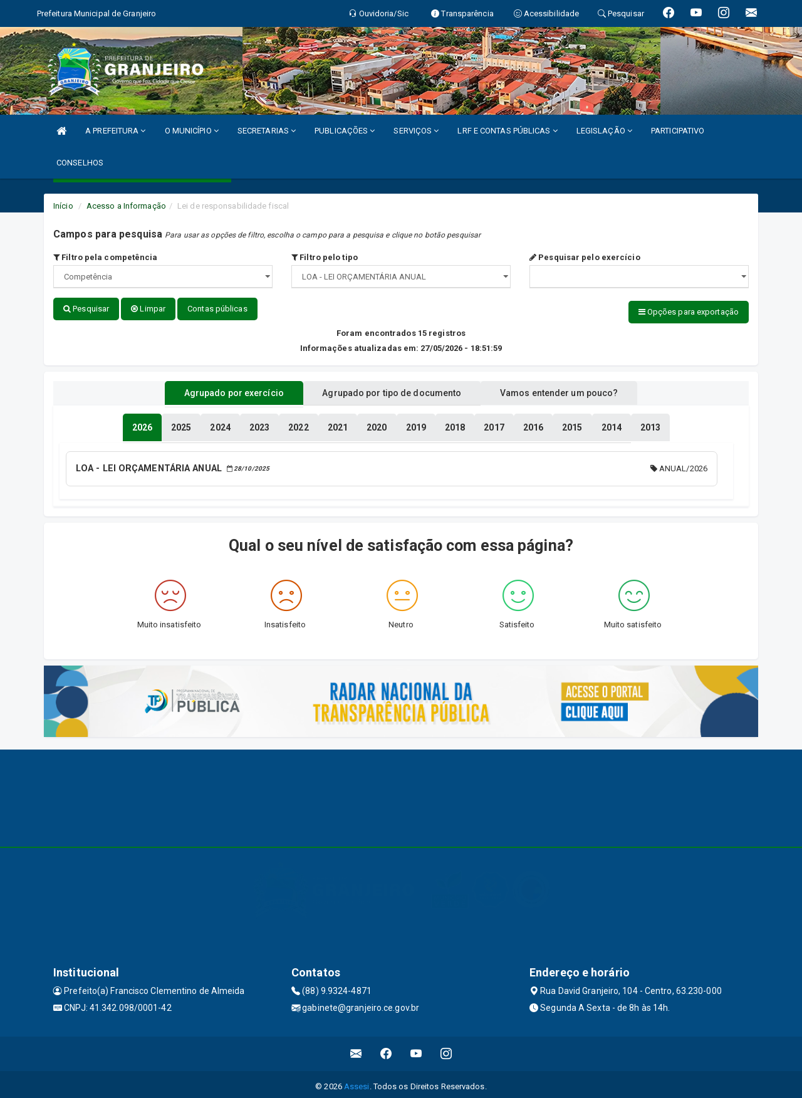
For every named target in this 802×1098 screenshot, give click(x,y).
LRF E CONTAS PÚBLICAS (507, 130)
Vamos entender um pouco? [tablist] (573, 390)
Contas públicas (217, 308)
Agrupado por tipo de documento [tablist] (391, 390)
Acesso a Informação (126, 206)
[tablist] (142, 425)
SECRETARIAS (266, 130)
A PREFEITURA (115, 130)
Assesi (357, 1082)
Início (63, 206)
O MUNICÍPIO (192, 130)
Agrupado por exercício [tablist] (219, 390)
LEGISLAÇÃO (604, 130)
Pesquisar (86, 308)
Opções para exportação (688, 311)
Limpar (148, 308)
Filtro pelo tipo (324, 257)
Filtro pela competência (105, 257)
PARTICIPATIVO (677, 130)
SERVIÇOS (416, 130)
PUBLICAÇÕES (345, 130)
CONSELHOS (79, 162)
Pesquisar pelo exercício (584, 257)
